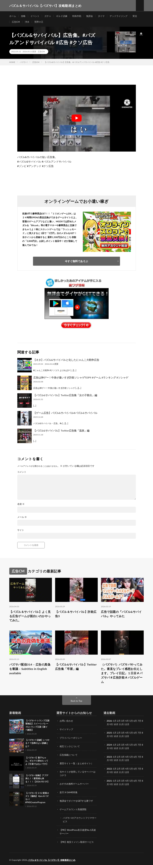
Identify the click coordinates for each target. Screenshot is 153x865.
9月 (111, 736)
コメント (21, 472)
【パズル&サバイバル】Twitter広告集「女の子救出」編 (65, 395)
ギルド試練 (61, 16)
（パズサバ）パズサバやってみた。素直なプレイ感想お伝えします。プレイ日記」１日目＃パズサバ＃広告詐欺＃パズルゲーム (121, 673)
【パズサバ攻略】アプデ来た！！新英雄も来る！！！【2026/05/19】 (37, 778)
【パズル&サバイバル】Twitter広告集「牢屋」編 (76, 667)
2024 (109, 744)
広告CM (16, 22)
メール (22, 517)
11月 (121, 736)
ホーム (12, 16)
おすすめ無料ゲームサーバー (74, 783)
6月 (135, 732)
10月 (116, 736)
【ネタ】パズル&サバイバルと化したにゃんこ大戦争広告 (66, 359)
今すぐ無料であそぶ (76, 261)
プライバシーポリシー (71, 737)
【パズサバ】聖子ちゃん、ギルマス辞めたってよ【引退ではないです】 (36, 761)
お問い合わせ (66, 721)
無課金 (89, 16)
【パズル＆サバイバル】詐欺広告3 (76, 614)
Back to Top (76, 701)
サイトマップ (66, 729)
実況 (134, 16)
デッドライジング (119, 16)
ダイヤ (101, 16)
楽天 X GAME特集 (69, 791)
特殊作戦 (76, 16)
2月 (119, 721)
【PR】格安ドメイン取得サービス (77, 839)
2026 (109, 721)
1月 (114, 721)
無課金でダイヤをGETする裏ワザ (76, 799)
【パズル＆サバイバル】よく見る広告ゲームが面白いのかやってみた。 (30, 616)
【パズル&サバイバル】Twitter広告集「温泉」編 (61, 430)
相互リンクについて (70, 746)
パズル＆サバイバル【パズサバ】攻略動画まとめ (51, 857)
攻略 (23, 16)
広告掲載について (69, 754)
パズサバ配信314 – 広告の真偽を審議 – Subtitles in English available (29, 669)
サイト (20, 530)
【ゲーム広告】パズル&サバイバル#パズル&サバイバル (65, 412)
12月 (126, 736)
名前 (21, 504)
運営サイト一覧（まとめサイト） (76, 762)
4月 (127, 721)
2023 (109, 756)
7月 (139, 732)
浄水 (27, 22)
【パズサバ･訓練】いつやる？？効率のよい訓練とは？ (37, 743)
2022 (109, 768)
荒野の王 (38, 22)
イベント (34, 16)
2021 (109, 779)
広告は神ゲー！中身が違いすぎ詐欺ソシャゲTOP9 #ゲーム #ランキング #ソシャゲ (80, 377)
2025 (109, 732)
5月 (131, 721)
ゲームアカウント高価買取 (73, 808)
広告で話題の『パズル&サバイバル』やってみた (121, 614)
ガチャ (47, 16)
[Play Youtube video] (76, 118)
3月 (123, 721)
